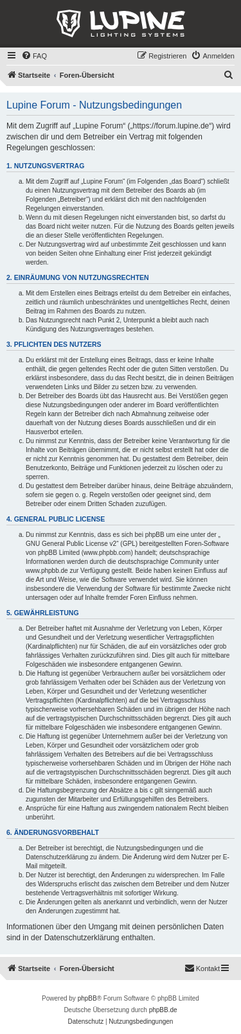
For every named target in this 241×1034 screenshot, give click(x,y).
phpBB (87, 998)
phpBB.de (163, 1009)
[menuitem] (34, 56)
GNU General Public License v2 (71, 543)
